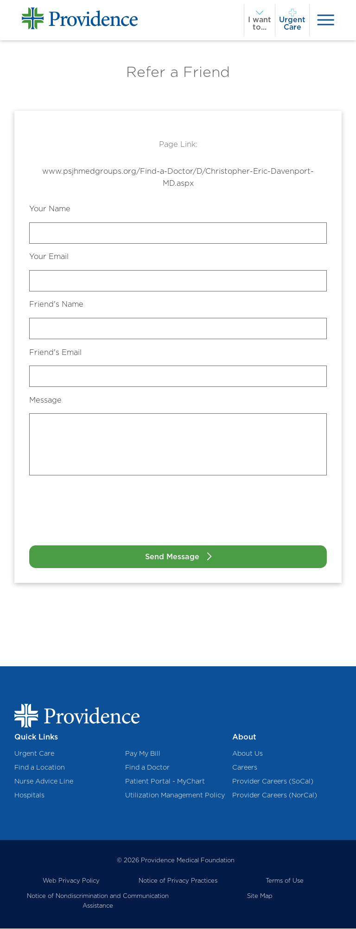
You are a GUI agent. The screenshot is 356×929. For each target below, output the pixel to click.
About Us (247, 753)
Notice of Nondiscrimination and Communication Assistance (98, 901)
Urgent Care (34, 753)
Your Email (49, 256)
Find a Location (39, 767)
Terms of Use (285, 880)
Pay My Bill (142, 753)
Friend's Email (55, 352)
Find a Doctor (147, 767)
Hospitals (29, 795)
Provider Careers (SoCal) (272, 781)
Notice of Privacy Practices (178, 880)
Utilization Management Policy (175, 795)
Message (45, 399)
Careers (244, 767)
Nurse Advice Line (43, 781)
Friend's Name (56, 304)
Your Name (49, 208)
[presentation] (325, 20)
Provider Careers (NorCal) (274, 795)
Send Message (172, 557)
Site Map (260, 896)
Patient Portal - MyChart (165, 781)
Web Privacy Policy (71, 880)
